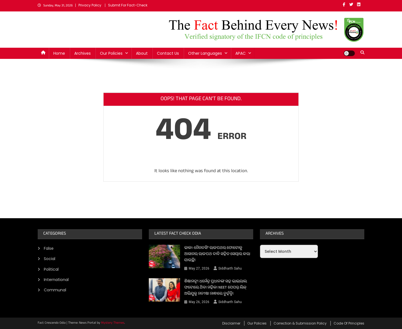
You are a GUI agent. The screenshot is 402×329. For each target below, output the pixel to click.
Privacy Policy (89, 5)
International (56, 279)
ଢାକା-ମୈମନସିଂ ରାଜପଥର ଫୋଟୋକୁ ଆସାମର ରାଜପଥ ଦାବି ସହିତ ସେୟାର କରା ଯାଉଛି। (217, 254)
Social (49, 258)
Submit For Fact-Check (127, 5)
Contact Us (168, 53)
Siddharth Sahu (230, 268)
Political (51, 269)
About (142, 53)
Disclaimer (231, 323)
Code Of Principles (349, 323)
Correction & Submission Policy (300, 323)
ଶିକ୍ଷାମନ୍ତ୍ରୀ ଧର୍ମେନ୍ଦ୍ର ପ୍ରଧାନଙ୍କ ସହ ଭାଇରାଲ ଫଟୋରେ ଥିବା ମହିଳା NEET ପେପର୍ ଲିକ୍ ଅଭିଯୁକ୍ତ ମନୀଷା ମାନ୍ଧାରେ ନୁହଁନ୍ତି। (215, 288)
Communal (55, 290)
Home (59, 53)
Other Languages (205, 53)
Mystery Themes (112, 323)
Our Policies (111, 53)
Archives (82, 53)
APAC (240, 53)
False (49, 248)
